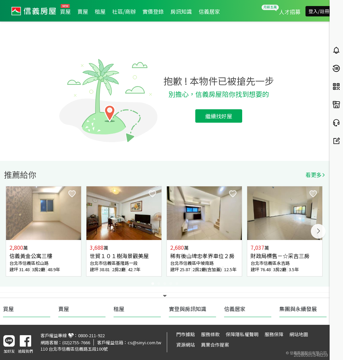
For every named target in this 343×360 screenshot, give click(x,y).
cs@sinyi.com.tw (144, 342)
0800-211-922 (91, 335)
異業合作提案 (215, 344)
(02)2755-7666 (76, 342)
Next (318, 231)
